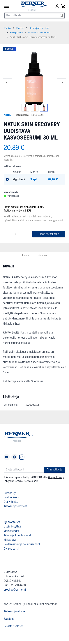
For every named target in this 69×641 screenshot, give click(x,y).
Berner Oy (10, 493)
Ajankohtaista (12, 522)
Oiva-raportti (11, 548)
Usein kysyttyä (12, 526)
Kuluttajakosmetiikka (39, 28)
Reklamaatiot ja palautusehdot (22, 544)
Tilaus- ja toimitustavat (17, 535)
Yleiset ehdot (11, 531)
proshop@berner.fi (15, 589)
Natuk (7, 115)
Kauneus (20, 28)
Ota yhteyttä (11, 501)
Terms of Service (23, 481)
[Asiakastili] (57, 6)
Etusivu (7, 28)
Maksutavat (10, 540)
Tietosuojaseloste (14, 611)
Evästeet (9, 619)
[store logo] (32, 6)
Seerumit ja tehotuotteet (39, 32)
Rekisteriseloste (13, 626)
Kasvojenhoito (16, 32)
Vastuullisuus (12, 497)
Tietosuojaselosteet (15, 506)
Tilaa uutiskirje (54, 469)
